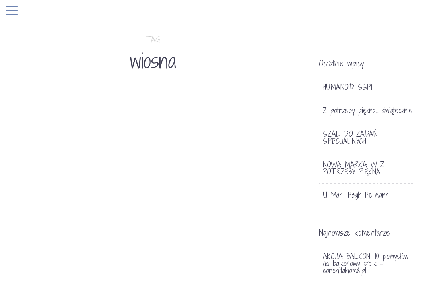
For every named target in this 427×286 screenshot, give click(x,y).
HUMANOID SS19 (347, 87)
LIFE (46, 231)
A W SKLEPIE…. (253, 219)
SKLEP (65, 231)
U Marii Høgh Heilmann (356, 195)
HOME (28, 231)
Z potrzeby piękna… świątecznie (367, 110)
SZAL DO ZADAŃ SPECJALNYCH (350, 137)
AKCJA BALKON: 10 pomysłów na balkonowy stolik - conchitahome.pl (365, 263)
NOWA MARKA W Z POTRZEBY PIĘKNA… (353, 168)
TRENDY (89, 231)
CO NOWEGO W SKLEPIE (72, 245)
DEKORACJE (241, 192)
